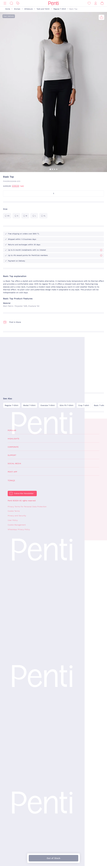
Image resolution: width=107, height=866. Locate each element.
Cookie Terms (14, 511)
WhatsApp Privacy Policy (19, 529)
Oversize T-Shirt (47, 405)
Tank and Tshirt (43, 9)
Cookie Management (17, 525)
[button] (50, 169)
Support (12, 455)
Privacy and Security (17, 516)
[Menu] (5, 3)
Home (7, 9)
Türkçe (11, 480)
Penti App (12, 472)
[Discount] (18, 3)
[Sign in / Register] (95, 3)
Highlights (13, 439)
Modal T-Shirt (29, 405)
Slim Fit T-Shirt (66, 405)
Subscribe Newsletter (24, 493)
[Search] (11, 3)
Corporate (13, 447)
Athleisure (28, 9)
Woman (17, 9)
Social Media (14, 463)
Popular (12, 430)
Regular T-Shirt (60, 9)
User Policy (13, 520)
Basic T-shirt (99, 405)
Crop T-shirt (83, 405)
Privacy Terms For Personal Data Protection (27, 507)
